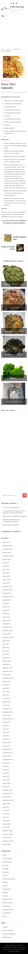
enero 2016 (6, 583)
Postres (5, 896)
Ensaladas (6, 869)
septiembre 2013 (8, 678)
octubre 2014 (7, 634)
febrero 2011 (7, 783)
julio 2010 (6, 807)
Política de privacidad (14, 951)
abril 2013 (6, 695)
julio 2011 (6, 766)
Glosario (5, 875)
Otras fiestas (6, 889)
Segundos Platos (8, 909)
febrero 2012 (7, 742)
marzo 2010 (6, 821)
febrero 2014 (7, 661)
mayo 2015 (6, 610)
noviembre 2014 (8, 630)
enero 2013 (6, 705)
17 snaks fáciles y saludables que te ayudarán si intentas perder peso (14, 512)
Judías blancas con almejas (14, 401)
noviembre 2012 (8, 712)
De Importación (7, 862)
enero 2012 (6, 746)
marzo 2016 (6, 576)
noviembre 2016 (8, 549)
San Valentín (6, 906)
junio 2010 (6, 810)
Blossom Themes (7, 949)
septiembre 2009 (8, 841)
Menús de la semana (9, 879)
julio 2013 (6, 685)
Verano (5, 916)
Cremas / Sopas (7, 858)
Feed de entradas (8, 930)
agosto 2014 (6, 641)
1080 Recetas (17, 6)
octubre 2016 (7, 552)
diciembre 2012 (7, 709)
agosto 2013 (6, 681)
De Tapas (5, 865)
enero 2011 (6, 787)
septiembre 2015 (8, 597)
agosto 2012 (6, 722)
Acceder (5, 927)
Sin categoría (7, 913)
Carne (4, 855)
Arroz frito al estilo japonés (11, 507)
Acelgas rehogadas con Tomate (14, 331)
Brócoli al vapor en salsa (14, 378)
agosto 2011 (6, 763)
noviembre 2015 (8, 590)
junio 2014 (6, 647)
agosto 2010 (6, 804)
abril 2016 (6, 573)
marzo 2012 (6, 739)
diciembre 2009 (7, 831)
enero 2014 (6, 664)
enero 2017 (6, 542)
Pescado (5, 892)
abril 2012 (6, 736)
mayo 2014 (6, 651)
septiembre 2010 (8, 800)
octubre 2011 (7, 756)
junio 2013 (6, 688)
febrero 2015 (7, 620)
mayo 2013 (6, 692)
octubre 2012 (7, 715)
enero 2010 (6, 827)
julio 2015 (6, 603)
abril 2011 (6, 776)
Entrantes (6, 872)
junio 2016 (6, 566)
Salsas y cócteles (8, 903)
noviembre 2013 (8, 671)
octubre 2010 (7, 797)
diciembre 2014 (7, 627)
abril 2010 (6, 817)
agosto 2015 (6, 600)
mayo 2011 (6, 773)
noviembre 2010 (8, 793)
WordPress (22, 949)
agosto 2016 (6, 559)
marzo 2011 (6, 780)
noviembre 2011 (8, 753)
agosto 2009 (6, 844)
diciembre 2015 (7, 586)
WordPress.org (7, 937)
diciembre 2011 (7, 749)
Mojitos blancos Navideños (11, 525)
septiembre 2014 (8, 637)
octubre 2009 (7, 838)
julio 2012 (6, 726)
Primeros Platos (5, 80)
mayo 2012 (6, 732)
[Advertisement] (14, 33)
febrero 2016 (7, 580)
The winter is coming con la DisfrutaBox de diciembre (11, 520)
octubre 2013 (7, 675)
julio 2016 (6, 563)
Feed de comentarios (9, 934)
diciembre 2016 (7, 546)
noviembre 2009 (8, 834)
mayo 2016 (6, 569)
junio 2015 (6, 607)
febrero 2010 (7, 824)
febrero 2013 (7, 702)
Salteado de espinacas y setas (14, 354)
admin (2, 92)
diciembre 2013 (7, 668)
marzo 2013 (6, 698)
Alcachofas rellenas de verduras (14, 284)
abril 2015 (6, 613)
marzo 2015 (6, 617)
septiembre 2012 (8, 719)
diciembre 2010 (7, 790)
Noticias (5, 886)
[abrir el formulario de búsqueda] (16, 3)
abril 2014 (6, 654)
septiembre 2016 (8, 556)
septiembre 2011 (8, 759)
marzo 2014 (6, 658)
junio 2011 (6, 770)
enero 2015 (6, 624)
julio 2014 (6, 644)
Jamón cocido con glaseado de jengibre (14, 516)
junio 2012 (6, 729)
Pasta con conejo (14, 307)
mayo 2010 (6, 814)
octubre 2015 (7, 593)
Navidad (5, 882)
